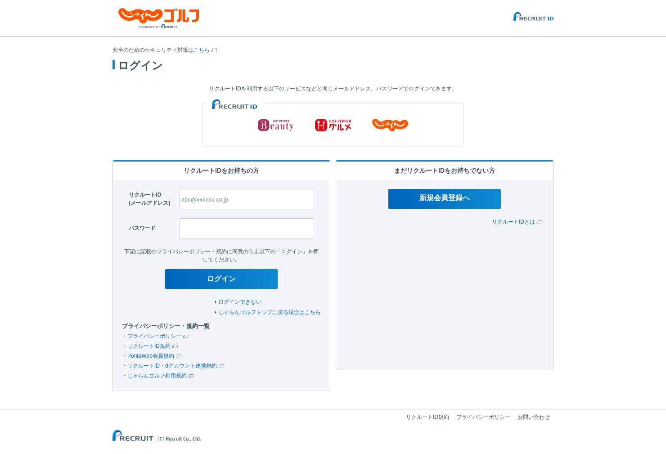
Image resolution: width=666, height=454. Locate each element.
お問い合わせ (534, 417)
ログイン (221, 279)
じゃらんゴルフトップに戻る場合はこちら (269, 312)
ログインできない (239, 302)
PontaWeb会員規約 (150, 356)
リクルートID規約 (149, 346)
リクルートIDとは (513, 222)
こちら (202, 50)
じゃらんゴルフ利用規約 (157, 376)
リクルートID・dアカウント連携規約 (172, 366)
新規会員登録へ (444, 198)
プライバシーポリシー (154, 336)
